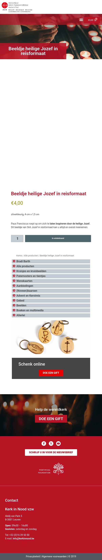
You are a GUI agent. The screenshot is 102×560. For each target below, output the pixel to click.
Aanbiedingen (24, 285)
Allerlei (20, 315)
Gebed (20, 300)
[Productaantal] (17, 238)
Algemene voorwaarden (54, 556)
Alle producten (31, 255)
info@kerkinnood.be (23, 538)
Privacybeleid (33, 556)
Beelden (21, 305)
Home (19, 255)
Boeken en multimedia (30, 310)
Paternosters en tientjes (31, 276)
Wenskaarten (24, 281)
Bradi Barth (23, 261)
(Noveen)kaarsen (26, 290)
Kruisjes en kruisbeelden (31, 271)
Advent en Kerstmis (28, 295)
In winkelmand (58, 238)
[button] (81, 20)
